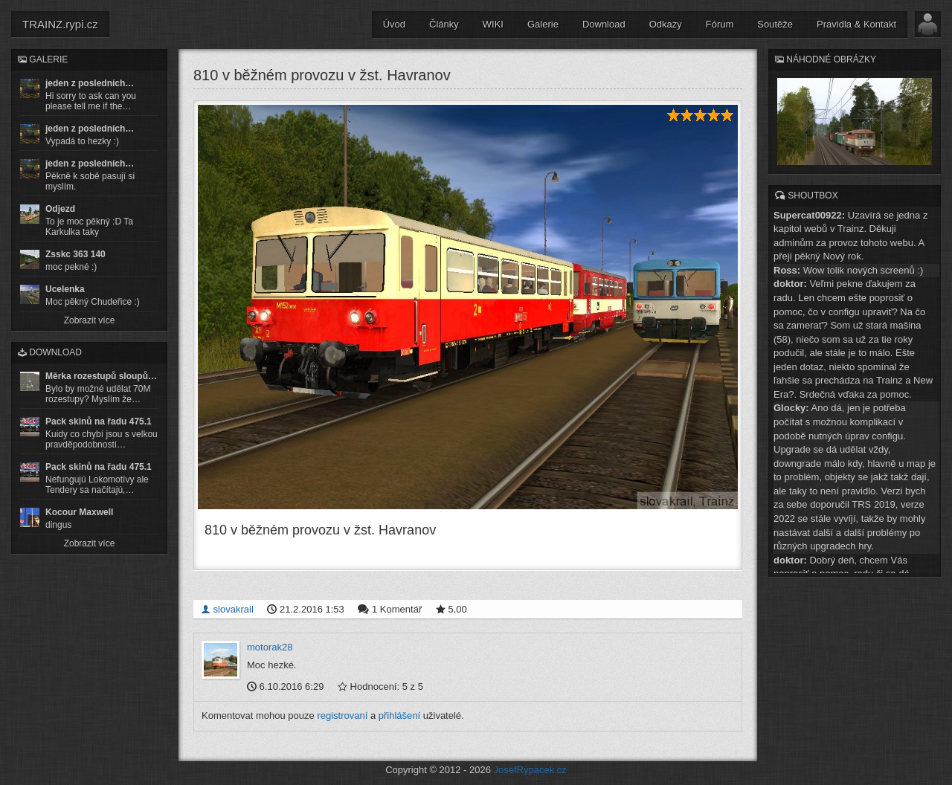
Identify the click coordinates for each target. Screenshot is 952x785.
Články (444, 24)
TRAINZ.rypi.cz (60, 24)
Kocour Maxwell (79, 512)
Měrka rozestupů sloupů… (101, 376)
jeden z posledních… (89, 83)
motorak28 (269, 647)
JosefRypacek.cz (530, 769)
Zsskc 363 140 (75, 254)
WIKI (493, 24)
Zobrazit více (89, 320)
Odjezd (60, 209)
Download (603, 24)
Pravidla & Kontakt (856, 24)
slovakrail (227, 609)
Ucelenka (65, 289)
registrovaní (342, 715)
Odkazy (665, 24)
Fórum (720, 24)
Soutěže (775, 24)
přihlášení (399, 715)
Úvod (394, 24)
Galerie (543, 24)
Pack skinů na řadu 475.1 (98, 421)
